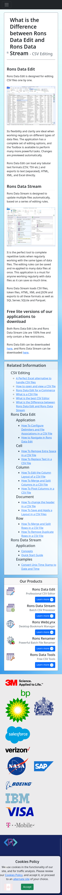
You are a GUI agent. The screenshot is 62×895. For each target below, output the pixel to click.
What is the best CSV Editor (33, 398)
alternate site (21, 879)
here (9, 348)
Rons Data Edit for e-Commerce (35, 390)
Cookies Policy (13, 875)
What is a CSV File (27, 394)
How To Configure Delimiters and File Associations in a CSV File (36, 429)
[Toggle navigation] (6, 4)
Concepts (27, 551)
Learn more (45, 600)
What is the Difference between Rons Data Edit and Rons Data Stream (35, 406)
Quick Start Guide (32, 555)
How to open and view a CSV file (36, 386)
